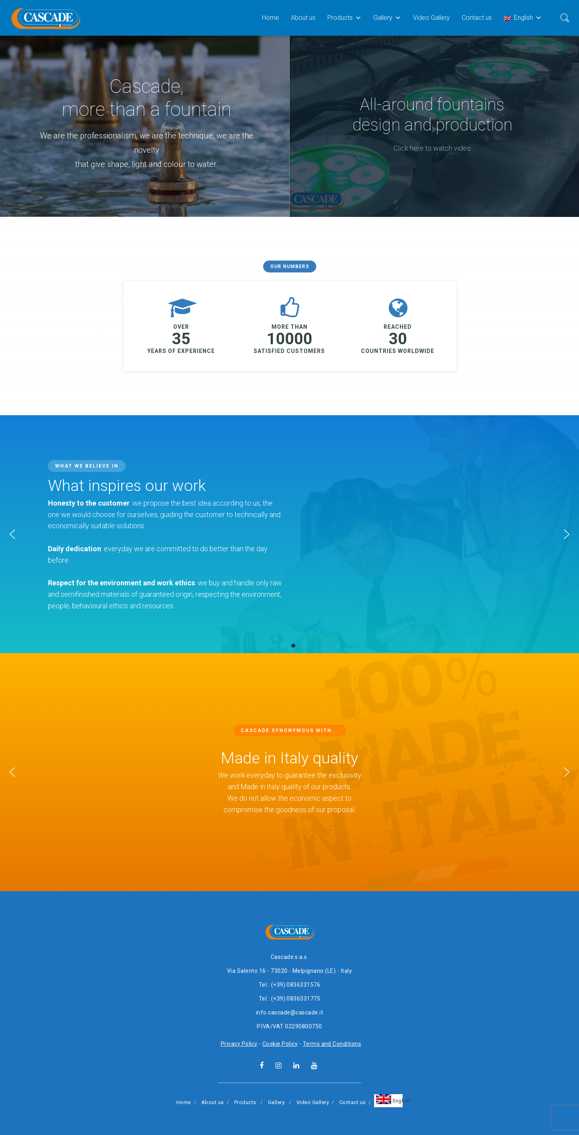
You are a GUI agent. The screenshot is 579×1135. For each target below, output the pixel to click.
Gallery (387, 17)
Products (344, 17)
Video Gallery (431, 17)
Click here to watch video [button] (432, 148)
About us (303, 17)
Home (270, 17)
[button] (12, 534)
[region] (289, 126)
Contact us (477, 17)
